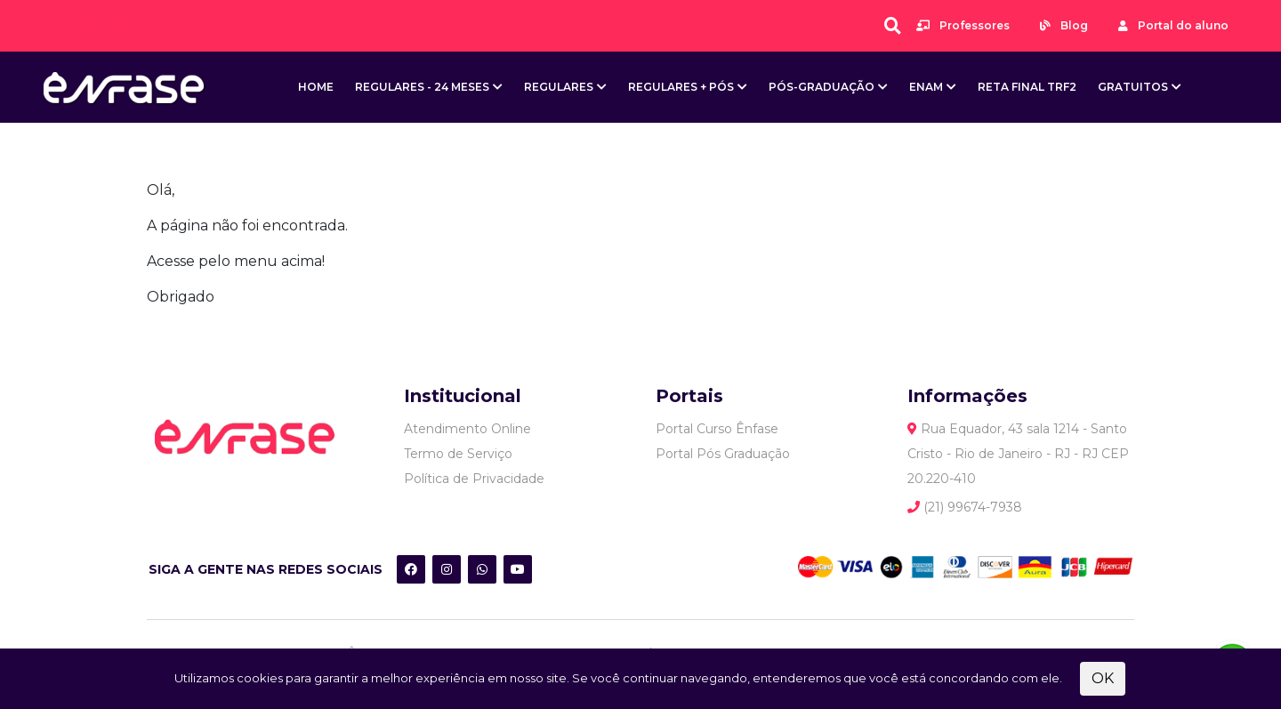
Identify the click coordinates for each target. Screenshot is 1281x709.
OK (1103, 678)
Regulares (558, 86)
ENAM (926, 86)
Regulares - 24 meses (422, 86)
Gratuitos (1133, 86)
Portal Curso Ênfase (717, 429)
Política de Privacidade (474, 479)
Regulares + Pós (681, 86)
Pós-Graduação (821, 86)
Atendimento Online (467, 429)
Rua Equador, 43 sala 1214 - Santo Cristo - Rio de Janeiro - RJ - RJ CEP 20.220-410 (1018, 454)
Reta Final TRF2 (1027, 86)
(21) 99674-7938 (964, 507)
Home (316, 86)
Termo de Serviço (458, 454)
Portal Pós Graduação (723, 454)
